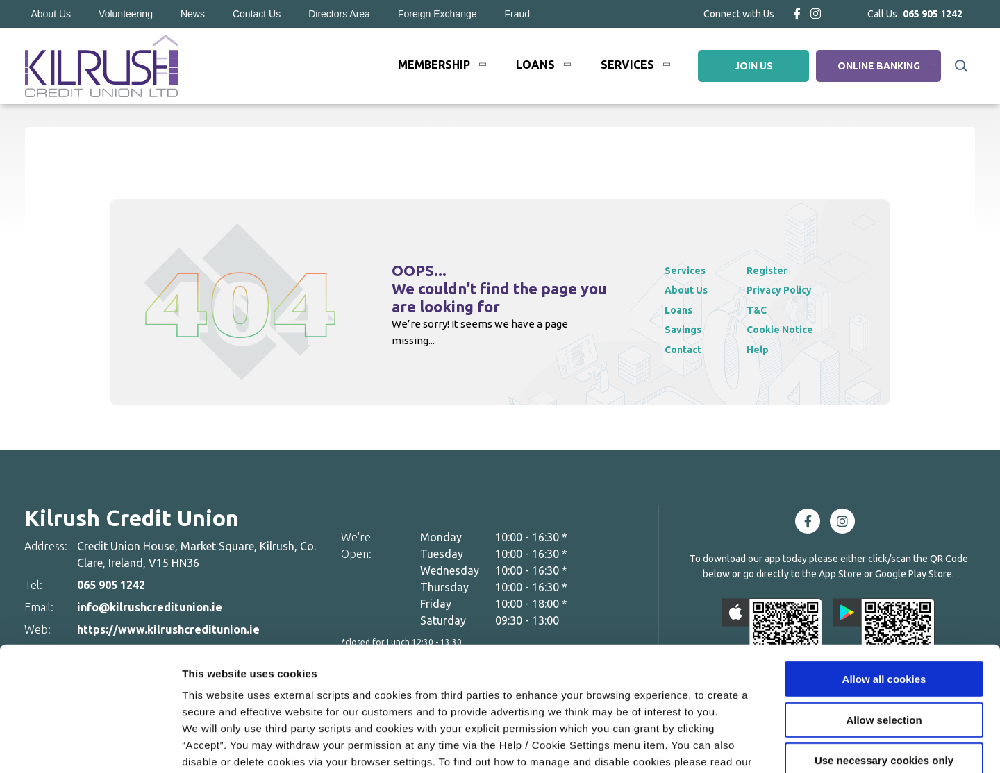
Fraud (518, 13)
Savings (684, 329)
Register (774, 270)
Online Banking (879, 65)
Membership (434, 64)
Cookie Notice (219, 689)
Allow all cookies (884, 590)
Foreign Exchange (437, 13)
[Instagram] (815, 13)
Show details (729, 745)
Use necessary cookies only (884, 671)
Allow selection (884, 631)
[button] (960, 66)
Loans (535, 64)
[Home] (100, 66)
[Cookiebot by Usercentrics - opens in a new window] (90, 746)
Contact (685, 349)
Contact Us (257, 13)
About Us (51, 13)
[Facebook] (797, 13)
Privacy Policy (788, 290)
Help (764, 349)
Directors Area (339, 13)
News (193, 13)
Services (627, 64)
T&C (764, 310)
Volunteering (126, 13)
